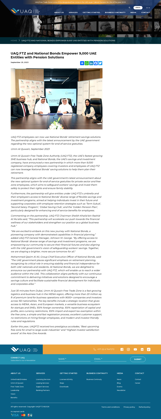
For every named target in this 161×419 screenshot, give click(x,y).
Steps (62, 383)
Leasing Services (42, 383)
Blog (119, 383)
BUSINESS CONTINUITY (115, 12)
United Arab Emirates (19, 379)
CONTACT (145, 12)
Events (119, 387)
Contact (138, 379)
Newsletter (121, 390)
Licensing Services (43, 379)
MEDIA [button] (133, 12)
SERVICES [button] (73, 12)
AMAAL (137, 8)
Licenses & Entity (66, 379)
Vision (13, 394)
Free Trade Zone (17, 387)
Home (14, 40)
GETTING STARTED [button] (91, 12)
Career (137, 383)
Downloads (64, 387)
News (119, 379)
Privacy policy (129, 407)
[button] (129, 8)
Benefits (14, 398)
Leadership (15, 390)
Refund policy (144, 407)
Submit (138, 359)
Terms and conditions (110, 407)
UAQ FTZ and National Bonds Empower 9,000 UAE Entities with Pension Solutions (68, 40)
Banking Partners (43, 390)
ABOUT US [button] (59, 12)
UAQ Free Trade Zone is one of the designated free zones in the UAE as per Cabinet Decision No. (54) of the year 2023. (80, 2)
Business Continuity (94, 379)
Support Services (42, 387)
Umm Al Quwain (17, 383)
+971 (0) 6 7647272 (105, 349)
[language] (148, 8)
